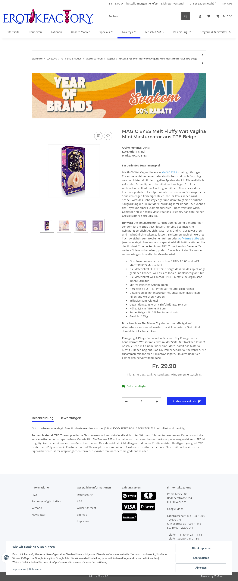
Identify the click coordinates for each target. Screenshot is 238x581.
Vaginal (140, 151)
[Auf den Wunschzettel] (108, 136)
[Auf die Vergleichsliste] (98, 136)
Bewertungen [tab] (70, 418)
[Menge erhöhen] (157, 401)
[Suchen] (144, 16)
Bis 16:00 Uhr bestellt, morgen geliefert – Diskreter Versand (146, 3)
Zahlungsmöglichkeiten (46, 501)
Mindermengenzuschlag (186, 374)
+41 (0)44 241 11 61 (190, 534)
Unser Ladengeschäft (203, 3)
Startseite (14, 32)
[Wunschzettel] (208, 16)
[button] (200, 16)
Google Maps (175, 509)
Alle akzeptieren (200, 548)
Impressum (84, 521)
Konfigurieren (201, 557)
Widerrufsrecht (86, 508)
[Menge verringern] (126, 401)
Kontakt (227, 3)
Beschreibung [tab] (43, 418)
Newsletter (38, 514)
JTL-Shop (218, 576)
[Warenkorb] (224, 16)
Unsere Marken (80, 32)
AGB (79, 501)
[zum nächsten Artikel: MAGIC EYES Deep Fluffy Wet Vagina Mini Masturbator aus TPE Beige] (202, 55)
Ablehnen (200, 567)
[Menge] (141, 401)
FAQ (34, 495)
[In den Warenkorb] (35, 127)
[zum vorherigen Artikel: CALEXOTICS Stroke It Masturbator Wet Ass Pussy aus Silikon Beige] (202, 63)
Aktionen (56, 32)
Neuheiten (35, 32)
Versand (158, 374)
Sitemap (82, 514)
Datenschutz (85, 495)
